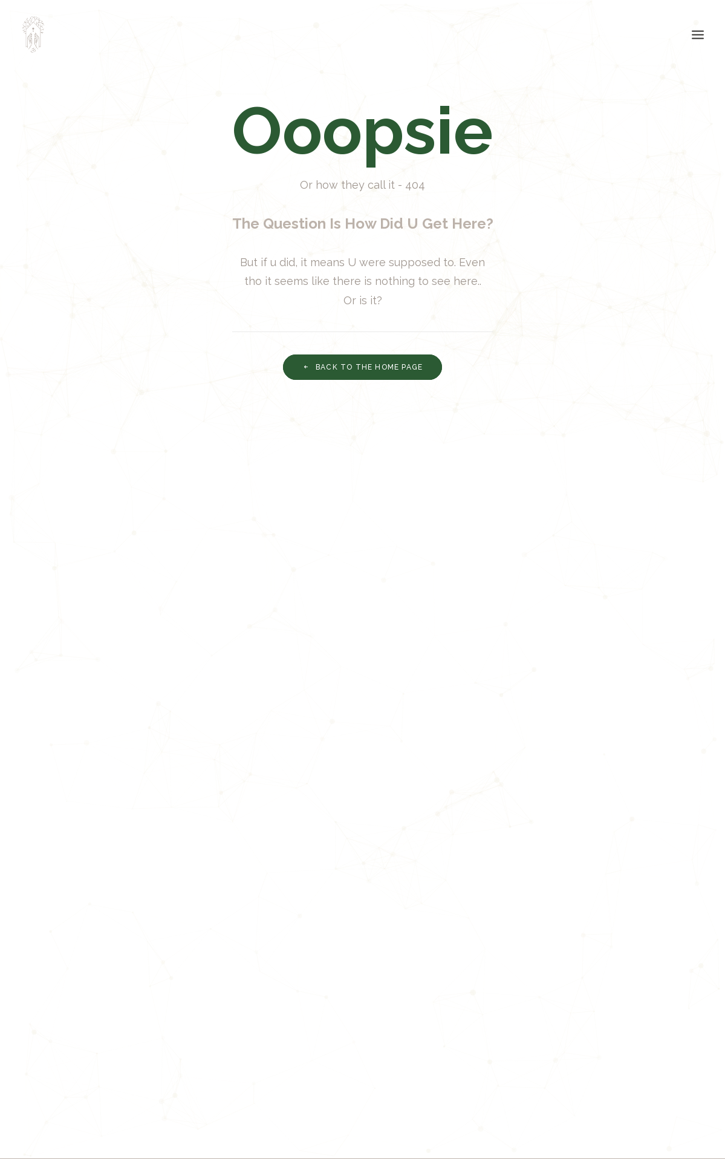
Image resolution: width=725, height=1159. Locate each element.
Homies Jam (67, 1076)
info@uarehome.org (634, 1016)
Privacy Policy (252, 1016)
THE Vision (63, 1036)
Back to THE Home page (362, 367)
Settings (239, 1056)
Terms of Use (250, 1036)
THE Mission (67, 1016)
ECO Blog (61, 1056)
